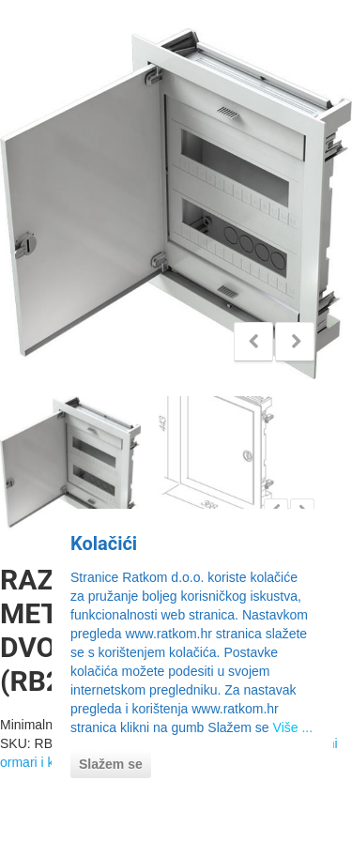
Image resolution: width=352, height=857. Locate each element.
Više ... (293, 727)
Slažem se (111, 764)
